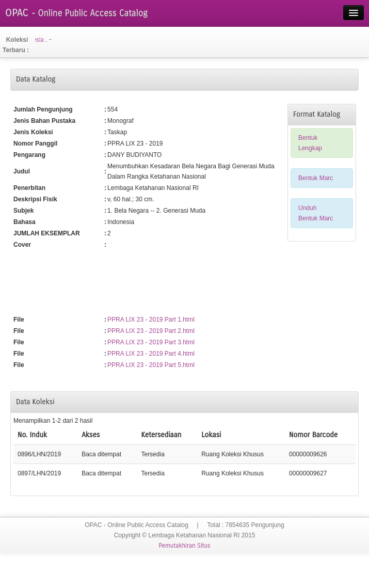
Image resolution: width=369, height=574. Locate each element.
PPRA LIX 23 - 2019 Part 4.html (151, 353)
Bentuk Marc (315, 178)
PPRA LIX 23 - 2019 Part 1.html (151, 319)
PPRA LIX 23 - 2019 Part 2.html (151, 330)
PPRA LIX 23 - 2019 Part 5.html (151, 365)
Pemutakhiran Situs (184, 545)
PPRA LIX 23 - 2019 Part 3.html (151, 342)
